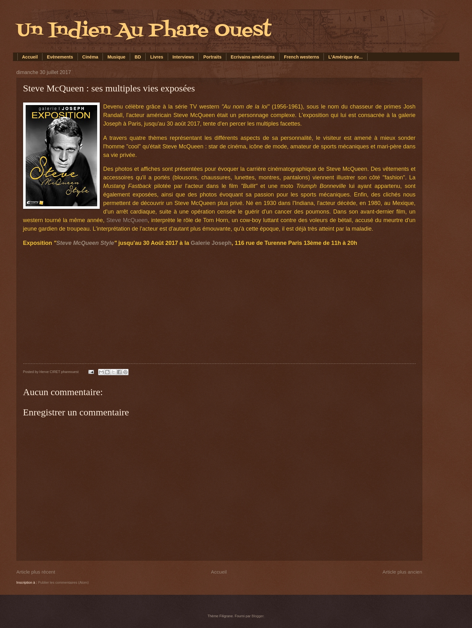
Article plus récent (35, 572)
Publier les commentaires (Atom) (63, 582)
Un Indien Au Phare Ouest (143, 30)
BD (138, 56)
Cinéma (90, 56)
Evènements (60, 56)
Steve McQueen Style (85, 243)
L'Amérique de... (345, 56)
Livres (156, 56)
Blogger (257, 616)
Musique (116, 56)
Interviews (183, 56)
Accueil (30, 56)
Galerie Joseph (211, 243)
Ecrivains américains (253, 56)
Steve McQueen (127, 220)
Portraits (212, 56)
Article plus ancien (402, 572)
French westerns (301, 56)
